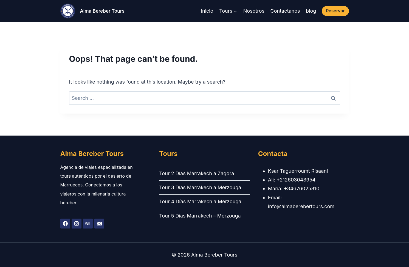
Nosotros (253, 11)
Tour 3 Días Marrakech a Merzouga (200, 187)
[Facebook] (65, 224)
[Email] (99, 224)
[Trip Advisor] (88, 224)
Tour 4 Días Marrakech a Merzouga (200, 201)
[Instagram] (76, 224)
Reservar (335, 10)
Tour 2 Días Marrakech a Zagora (196, 173)
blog (311, 11)
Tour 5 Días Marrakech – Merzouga (200, 216)
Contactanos (285, 11)
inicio (207, 11)
